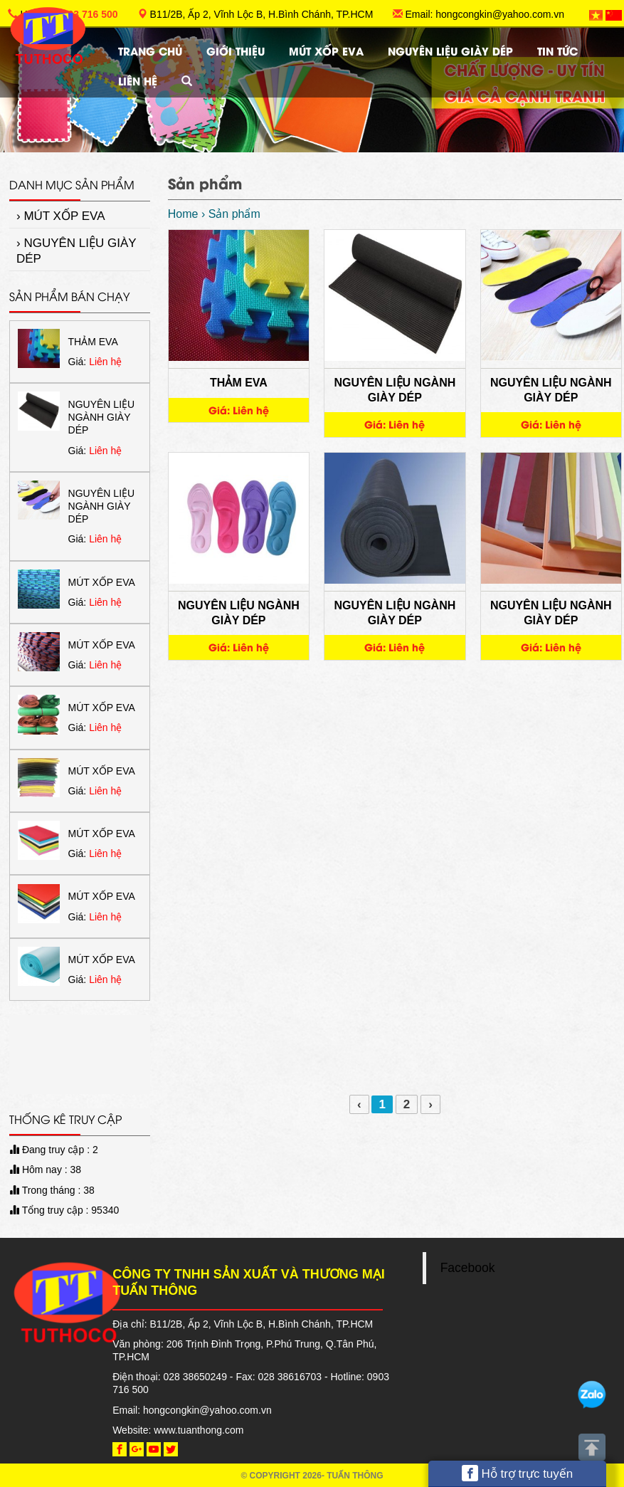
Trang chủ (150, 50)
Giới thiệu (235, 50)
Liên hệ (137, 80)
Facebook (467, 1268)
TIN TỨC (557, 50)
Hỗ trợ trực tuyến (517, 1473)
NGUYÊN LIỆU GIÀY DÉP (450, 50)
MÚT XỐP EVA (326, 50)
